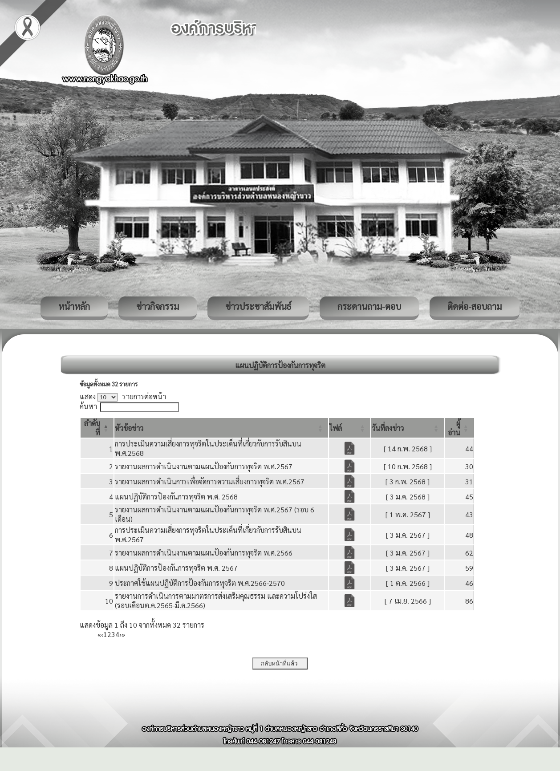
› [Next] (120, 634)
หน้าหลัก (74, 306)
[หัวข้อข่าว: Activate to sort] (221, 428)
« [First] (99, 634)
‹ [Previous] (102, 634)
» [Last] (123, 634)
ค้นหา (88, 406)
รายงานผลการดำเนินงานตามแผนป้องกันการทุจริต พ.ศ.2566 (203, 552)
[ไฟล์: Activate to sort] (349, 428)
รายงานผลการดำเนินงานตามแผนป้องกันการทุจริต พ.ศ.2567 (203, 466)
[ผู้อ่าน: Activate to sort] (459, 428)
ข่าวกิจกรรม (157, 306)
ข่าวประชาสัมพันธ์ (258, 306)
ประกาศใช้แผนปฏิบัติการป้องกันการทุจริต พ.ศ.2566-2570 (200, 583)
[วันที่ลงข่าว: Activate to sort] (407, 428)
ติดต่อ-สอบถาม (474, 306)
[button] (129, 428)
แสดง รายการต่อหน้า (123, 396)
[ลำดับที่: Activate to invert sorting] (97, 428)
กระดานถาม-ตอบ (369, 306)
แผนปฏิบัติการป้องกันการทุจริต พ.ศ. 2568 (176, 496)
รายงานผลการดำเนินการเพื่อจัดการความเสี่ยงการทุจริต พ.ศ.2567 (209, 481)
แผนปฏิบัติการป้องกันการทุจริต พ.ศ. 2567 (176, 567)
